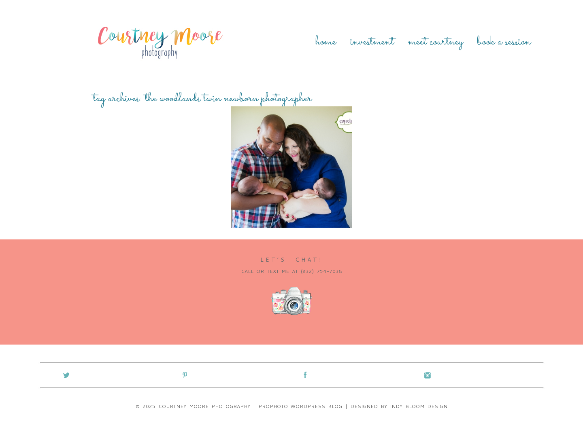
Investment (372, 42)
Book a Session (504, 42)
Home (325, 42)
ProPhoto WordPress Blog (300, 406)
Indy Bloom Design (418, 406)
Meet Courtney (435, 42)
